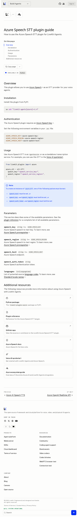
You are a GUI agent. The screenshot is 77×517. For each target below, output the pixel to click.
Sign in (71, 4)
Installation (12, 48)
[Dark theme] (10, 426)
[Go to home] (4, 4)
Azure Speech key (45, 123)
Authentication (13, 50)
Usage (10, 53)
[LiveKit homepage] (5, 409)
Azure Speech (36, 87)
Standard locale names (15, 277)
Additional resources (14, 59)
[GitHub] (5, 421)
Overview (9, 45)
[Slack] (12, 421)
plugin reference (11, 220)
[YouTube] (16, 421)
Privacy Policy (31, 505)
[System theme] (13, 426)
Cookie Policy (21, 505)
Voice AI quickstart (55, 157)
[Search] (36, 512)
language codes (31, 274)
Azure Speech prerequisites (17, 232)
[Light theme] (6, 426)
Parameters (12, 56)
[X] (9, 421)
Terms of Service (9, 505)
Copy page (10, 67)
